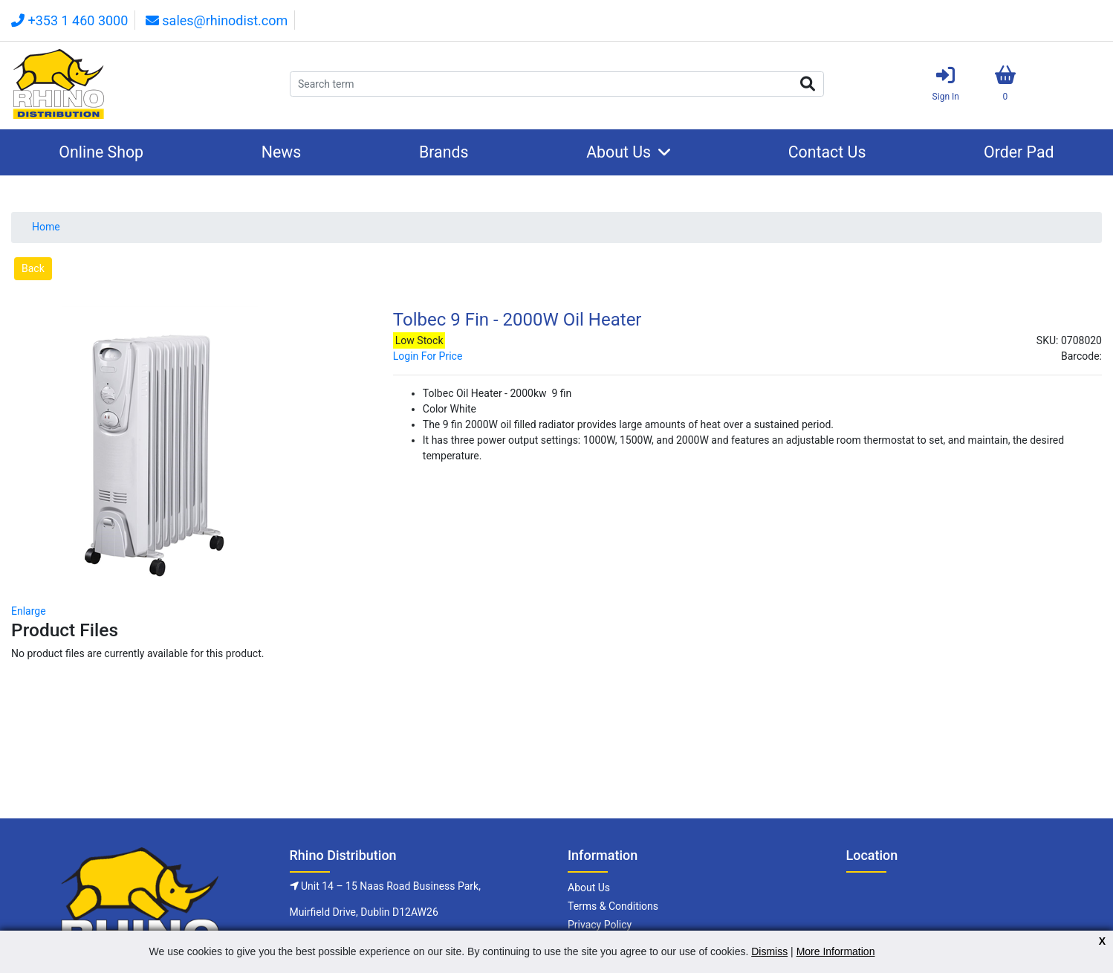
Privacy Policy (600, 925)
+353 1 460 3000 (69, 20)
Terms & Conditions (613, 906)
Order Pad (1019, 152)
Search (807, 84)
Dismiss (769, 951)
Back (33, 268)
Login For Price (428, 356)
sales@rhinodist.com (217, 20)
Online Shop (101, 152)
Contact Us (827, 152)
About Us (618, 152)
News (282, 152)
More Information (835, 951)
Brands (444, 152)
